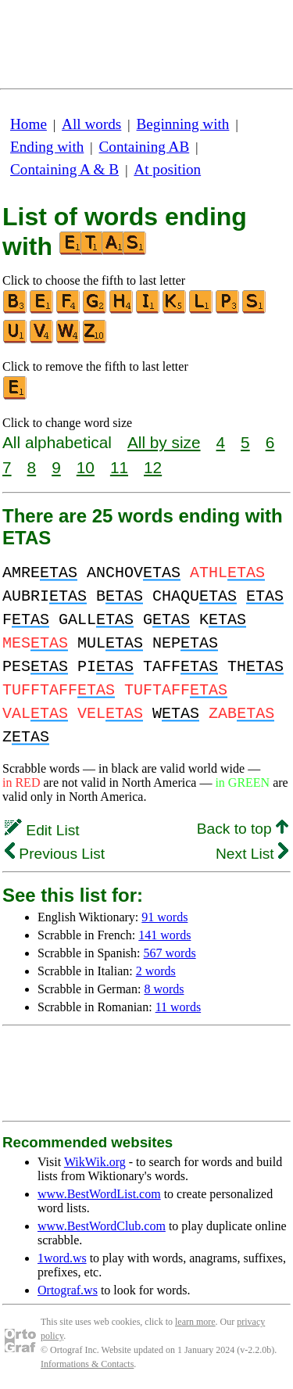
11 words (178, 1007)
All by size (164, 442)
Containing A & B (64, 169)
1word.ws (62, 1258)
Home (28, 124)
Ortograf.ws (68, 1290)
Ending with (47, 146)
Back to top (242, 828)
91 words (164, 917)
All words (91, 124)
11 (119, 467)
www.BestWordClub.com (102, 1226)
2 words (156, 971)
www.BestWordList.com (99, 1194)
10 (86, 467)
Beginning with (183, 124)
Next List (252, 853)
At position (167, 169)
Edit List (42, 830)
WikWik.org (95, 1161)
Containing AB (144, 146)
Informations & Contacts (87, 1363)
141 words (164, 935)
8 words (164, 989)
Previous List (55, 853)
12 (153, 467)
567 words (170, 953)
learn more (195, 1321)
